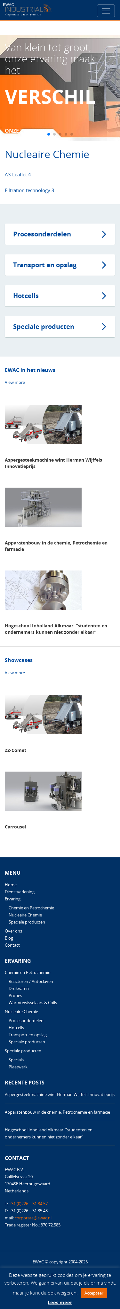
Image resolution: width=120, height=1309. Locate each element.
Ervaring (12, 899)
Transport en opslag (44, 265)
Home (11, 885)
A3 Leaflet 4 (18, 174)
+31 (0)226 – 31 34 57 (28, 1204)
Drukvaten (19, 988)
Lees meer (60, 1302)
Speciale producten (43, 326)
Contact (12, 945)
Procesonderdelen (42, 234)
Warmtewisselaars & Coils (33, 1002)
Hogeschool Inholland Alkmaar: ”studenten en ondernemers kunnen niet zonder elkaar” (56, 629)
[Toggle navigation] (106, 10)
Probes (15, 995)
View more (15, 382)
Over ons (13, 931)
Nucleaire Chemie (25, 915)
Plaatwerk (18, 1067)
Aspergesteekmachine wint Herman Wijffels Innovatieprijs (60, 1094)
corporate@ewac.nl (33, 1218)
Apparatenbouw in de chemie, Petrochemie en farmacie (57, 1112)
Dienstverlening (20, 892)
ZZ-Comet (15, 750)
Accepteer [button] (93, 1293)
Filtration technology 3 (29, 190)
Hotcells (26, 295)
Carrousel (15, 827)
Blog (9, 938)
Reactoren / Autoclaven (31, 981)
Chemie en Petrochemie (31, 908)
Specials (16, 1060)
